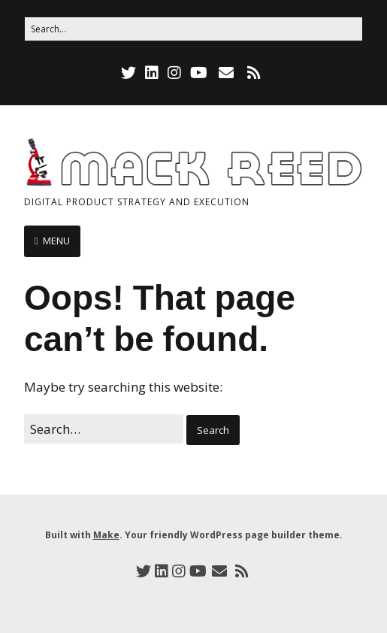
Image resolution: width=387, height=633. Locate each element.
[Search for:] (193, 29)
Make (106, 535)
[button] (213, 430)
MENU (56, 240)
